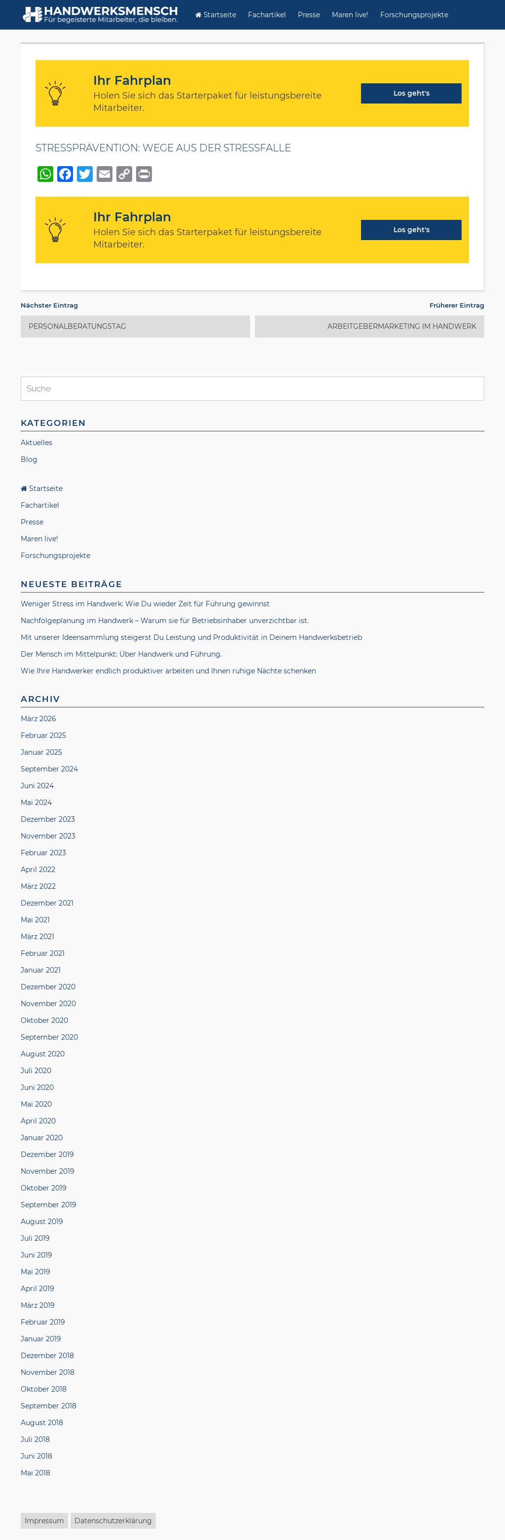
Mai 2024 (36, 802)
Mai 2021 (35, 919)
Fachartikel (267, 15)
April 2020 (38, 1121)
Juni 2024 (37, 785)
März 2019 (38, 1305)
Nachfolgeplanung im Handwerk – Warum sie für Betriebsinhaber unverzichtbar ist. (165, 620)
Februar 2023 (43, 852)
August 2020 (43, 1054)
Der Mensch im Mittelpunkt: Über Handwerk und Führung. (121, 654)
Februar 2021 (43, 953)
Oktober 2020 (44, 1020)
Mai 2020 (36, 1104)
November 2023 (48, 836)
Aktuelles (36, 442)
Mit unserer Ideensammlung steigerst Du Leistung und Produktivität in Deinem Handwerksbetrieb (191, 637)
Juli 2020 (36, 1070)
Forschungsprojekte (414, 15)
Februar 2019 (43, 1322)
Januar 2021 (41, 970)
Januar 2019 (41, 1338)
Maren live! (350, 15)
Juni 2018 (36, 1456)
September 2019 (48, 1204)
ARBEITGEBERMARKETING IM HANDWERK (401, 326)
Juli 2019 (35, 1238)
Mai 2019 (35, 1271)
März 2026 (38, 718)
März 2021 (37, 936)
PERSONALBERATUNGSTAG (77, 326)
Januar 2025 (41, 752)
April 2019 (37, 1288)
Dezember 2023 (48, 819)
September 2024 (49, 769)
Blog (29, 459)
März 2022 (38, 886)
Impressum (44, 1520)
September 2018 (48, 1405)
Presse (309, 15)
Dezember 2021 (47, 903)
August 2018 (42, 1422)
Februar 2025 (43, 735)
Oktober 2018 (44, 1389)
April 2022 (38, 869)
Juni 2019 (36, 1255)
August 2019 (42, 1221)
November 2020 (48, 1003)
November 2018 (47, 1372)
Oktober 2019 (44, 1188)
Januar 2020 (42, 1137)
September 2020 (49, 1037)
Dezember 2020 (48, 986)
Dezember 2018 (47, 1355)
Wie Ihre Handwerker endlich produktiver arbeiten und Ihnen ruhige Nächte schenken (168, 670)
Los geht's (412, 93)
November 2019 (47, 1171)
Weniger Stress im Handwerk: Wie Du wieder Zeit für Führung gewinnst (145, 603)
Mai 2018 (35, 1473)
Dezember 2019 (47, 1154)
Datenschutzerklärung (113, 1520)
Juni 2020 (37, 1087)
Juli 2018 (35, 1439)
